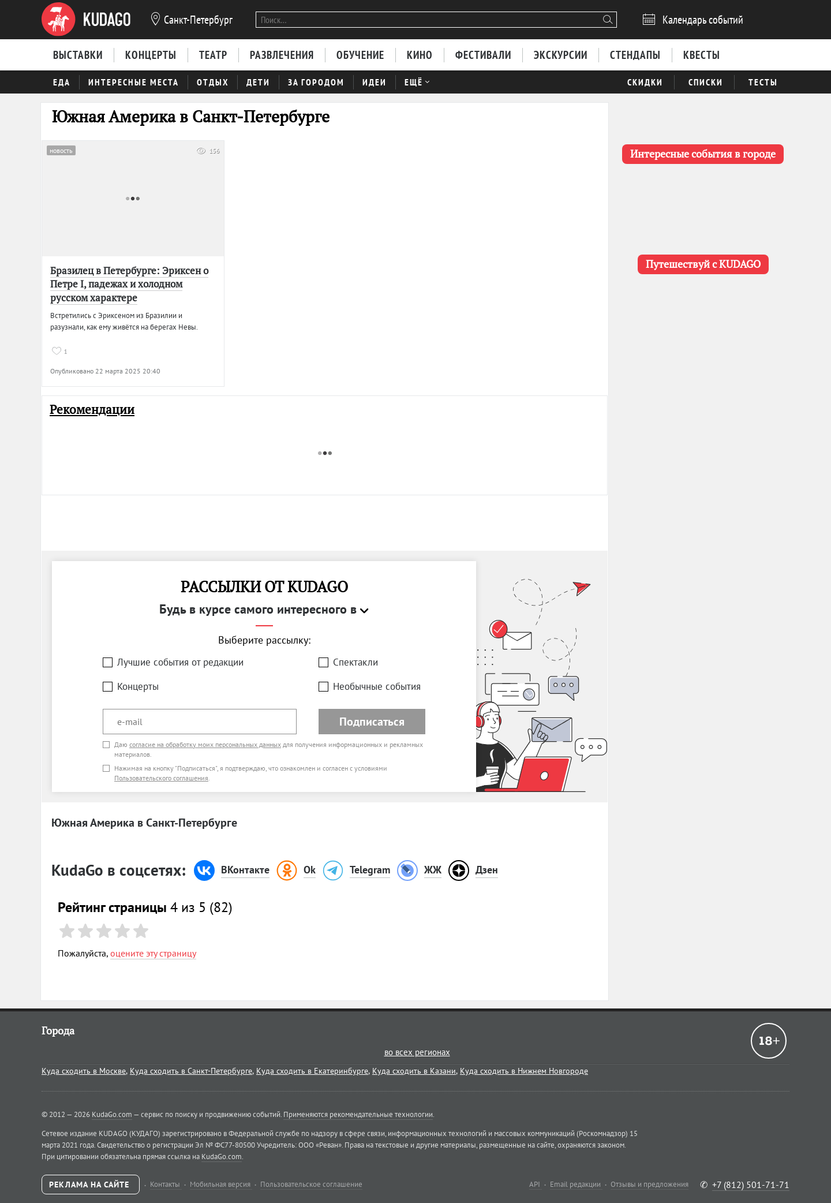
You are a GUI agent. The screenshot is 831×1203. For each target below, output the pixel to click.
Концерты (138, 686)
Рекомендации (92, 409)
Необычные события (377, 686)
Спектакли (355, 662)
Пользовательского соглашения (161, 778)
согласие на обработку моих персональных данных (205, 744)
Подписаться (372, 721)
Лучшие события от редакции (180, 662)
